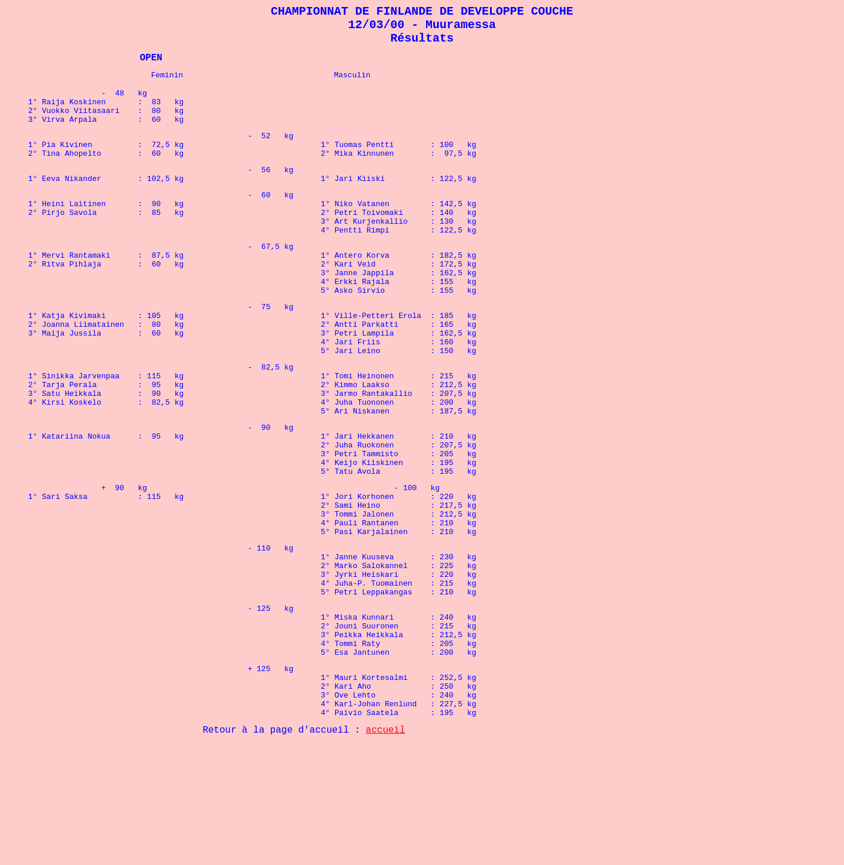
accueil (385, 850)
